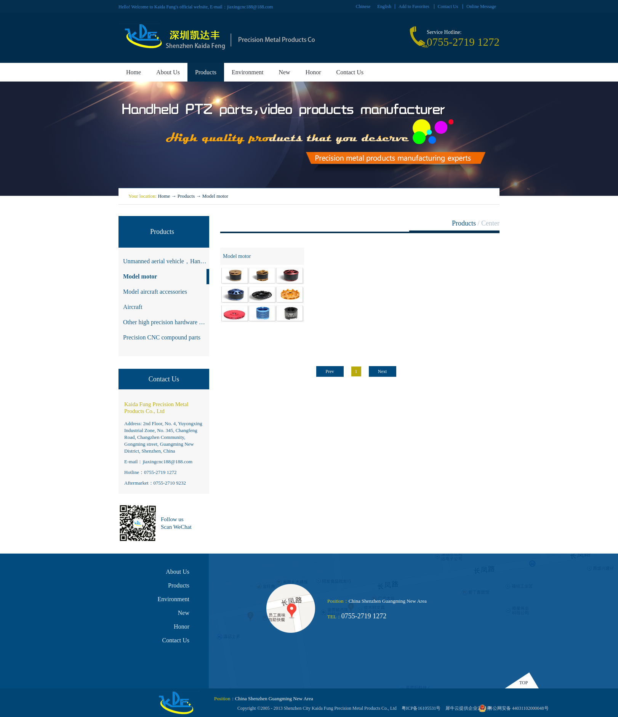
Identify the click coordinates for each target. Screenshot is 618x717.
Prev (330, 371)
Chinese (363, 6)
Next (382, 371)
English (384, 6)
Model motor (215, 196)
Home (133, 72)
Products (186, 196)
